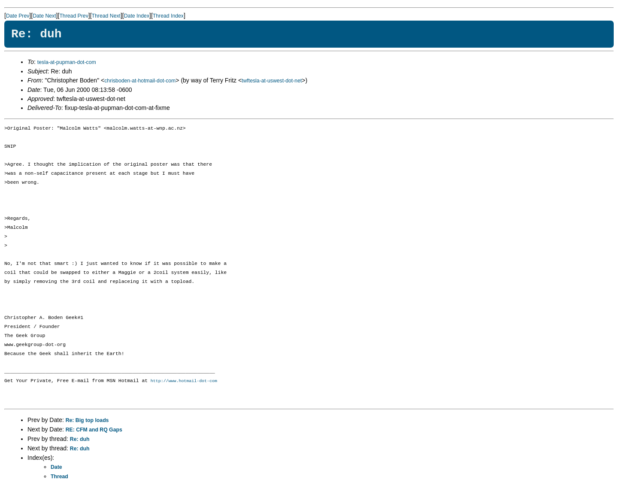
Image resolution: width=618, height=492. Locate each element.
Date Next (44, 16)
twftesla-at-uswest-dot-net (272, 81)
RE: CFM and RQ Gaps (94, 430)
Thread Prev (73, 16)
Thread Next (106, 16)
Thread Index (168, 16)
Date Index (136, 16)
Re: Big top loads (87, 421)
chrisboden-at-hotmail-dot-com (140, 81)
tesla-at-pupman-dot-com (66, 62)
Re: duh (80, 440)
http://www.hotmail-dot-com (184, 381)
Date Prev (17, 16)
